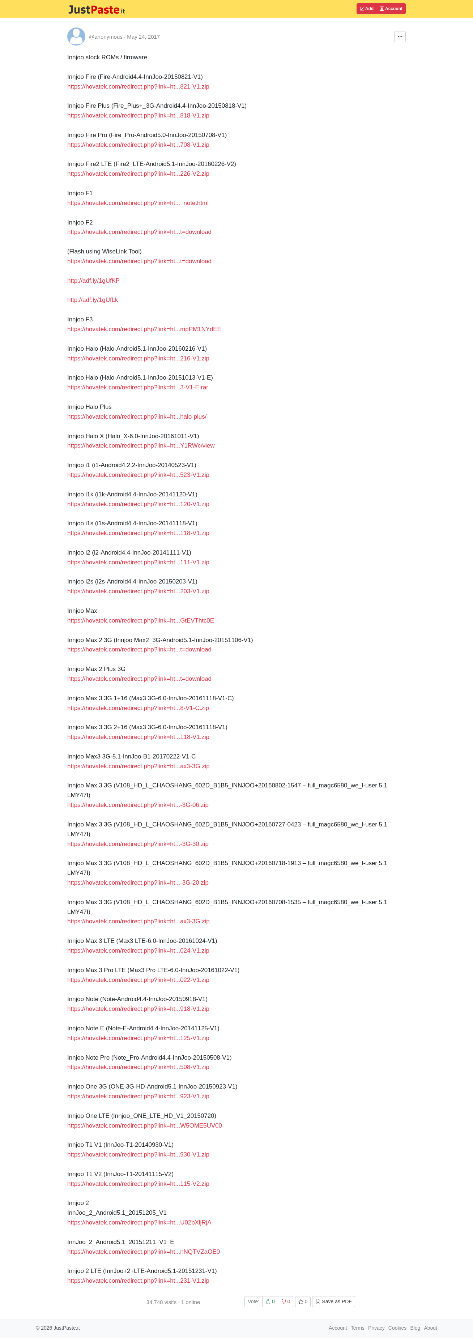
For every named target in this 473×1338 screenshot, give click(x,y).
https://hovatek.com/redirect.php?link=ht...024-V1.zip (138, 950)
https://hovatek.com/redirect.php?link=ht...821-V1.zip (138, 86)
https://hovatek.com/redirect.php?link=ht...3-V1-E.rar (137, 387)
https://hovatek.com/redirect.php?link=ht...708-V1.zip (138, 144)
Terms (358, 1328)
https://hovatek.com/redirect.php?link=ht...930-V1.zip (138, 1154)
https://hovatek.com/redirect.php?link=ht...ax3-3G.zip (138, 766)
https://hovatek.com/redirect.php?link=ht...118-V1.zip (138, 533)
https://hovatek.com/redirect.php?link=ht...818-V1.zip (138, 115)
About (430, 1328)
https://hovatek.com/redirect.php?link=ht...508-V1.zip (138, 1067)
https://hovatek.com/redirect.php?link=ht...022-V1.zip (138, 979)
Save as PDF (333, 1301)
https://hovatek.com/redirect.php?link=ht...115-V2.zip (138, 1183)
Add (367, 8)
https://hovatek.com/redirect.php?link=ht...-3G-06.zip (138, 804)
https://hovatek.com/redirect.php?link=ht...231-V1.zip (138, 1280)
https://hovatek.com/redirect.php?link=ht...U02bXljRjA (139, 1222)
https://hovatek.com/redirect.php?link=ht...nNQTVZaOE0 (143, 1251)
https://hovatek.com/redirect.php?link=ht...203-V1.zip (138, 591)
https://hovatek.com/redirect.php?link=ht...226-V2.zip (138, 173)
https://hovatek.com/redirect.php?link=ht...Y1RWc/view (141, 445)
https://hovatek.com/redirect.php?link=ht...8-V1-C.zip (138, 708)
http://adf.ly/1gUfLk (92, 299)
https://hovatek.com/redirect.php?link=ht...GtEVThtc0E (140, 620)
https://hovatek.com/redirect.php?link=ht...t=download (139, 231)
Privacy (376, 1328)
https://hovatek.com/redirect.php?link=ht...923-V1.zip (138, 1096)
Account (391, 8)
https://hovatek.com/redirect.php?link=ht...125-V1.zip (138, 1038)
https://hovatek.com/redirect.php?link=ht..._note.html (138, 203)
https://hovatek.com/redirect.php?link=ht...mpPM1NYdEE (144, 329)
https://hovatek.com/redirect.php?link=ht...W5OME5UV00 (144, 1125)
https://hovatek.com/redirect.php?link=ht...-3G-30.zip (138, 844)
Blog (415, 1328)
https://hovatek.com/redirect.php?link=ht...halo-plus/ (136, 416)
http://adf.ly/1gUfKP (93, 280)
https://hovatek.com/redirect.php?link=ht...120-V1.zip (138, 504)
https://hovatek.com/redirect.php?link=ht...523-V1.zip (138, 474)
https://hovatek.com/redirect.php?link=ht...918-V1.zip (138, 1008)
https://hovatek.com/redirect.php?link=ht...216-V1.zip (138, 358)
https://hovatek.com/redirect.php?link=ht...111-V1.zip (138, 562)
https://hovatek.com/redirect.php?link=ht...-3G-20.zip (138, 882)
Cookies (397, 1328)
